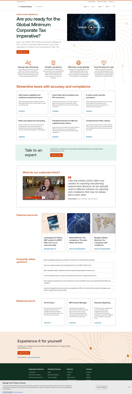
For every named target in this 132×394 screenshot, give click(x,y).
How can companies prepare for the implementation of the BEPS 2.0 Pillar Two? (78, 265)
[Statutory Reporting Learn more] (97, 323)
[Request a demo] (22, 52)
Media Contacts (71, 377)
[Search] (114, 6)
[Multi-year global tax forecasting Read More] (22, 137)
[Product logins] (91, 1)
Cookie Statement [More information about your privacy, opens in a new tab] (7, 392)
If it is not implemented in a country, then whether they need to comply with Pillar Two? (78, 276)
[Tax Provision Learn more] (47, 323)
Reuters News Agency (53, 375)
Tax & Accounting (52, 377)
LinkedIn (88, 377)
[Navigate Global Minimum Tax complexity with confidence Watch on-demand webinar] (102, 249)
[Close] (129, 387)
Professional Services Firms (36, 377)
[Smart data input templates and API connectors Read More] (55, 111)
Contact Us (69, 372)
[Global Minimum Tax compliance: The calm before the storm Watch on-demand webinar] (77, 249)
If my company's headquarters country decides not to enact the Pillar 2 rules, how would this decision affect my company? (78, 282)
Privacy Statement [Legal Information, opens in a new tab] (18, 392)
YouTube (88, 380)
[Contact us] (111, 1)
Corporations (32, 372)
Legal (49, 372)
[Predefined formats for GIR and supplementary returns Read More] (55, 137)
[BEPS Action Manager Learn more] (72, 323)
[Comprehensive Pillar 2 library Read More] (89, 137)
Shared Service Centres (35, 375)
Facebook (88, 372)
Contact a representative (33, 357)
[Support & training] (102, 1)
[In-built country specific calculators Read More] (89, 111)
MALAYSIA (39, 6)
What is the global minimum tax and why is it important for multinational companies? (78, 260)
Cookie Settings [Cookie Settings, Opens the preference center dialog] (101, 387)
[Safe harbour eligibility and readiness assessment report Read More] (22, 111)
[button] (86, 6)
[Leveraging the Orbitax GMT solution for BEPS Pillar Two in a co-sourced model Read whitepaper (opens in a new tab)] (50, 249)
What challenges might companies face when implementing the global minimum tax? (78, 270)
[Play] (91, 27)
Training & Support (71, 380)
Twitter (88, 375)
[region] (66, 387)
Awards (69, 375)
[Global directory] (21, 1)
